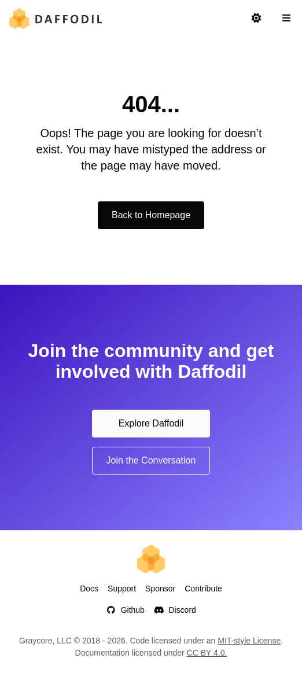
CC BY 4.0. (207, 652)
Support (122, 588)
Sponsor (160, 588)
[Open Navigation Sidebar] (286, 18)
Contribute (203, 588)
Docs (89, 588)
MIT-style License (249, 640)
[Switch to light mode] (256, 18)
